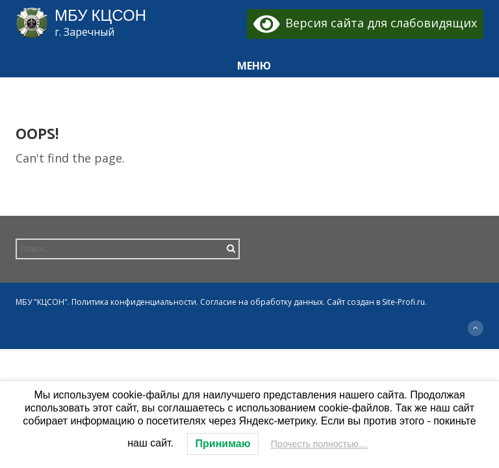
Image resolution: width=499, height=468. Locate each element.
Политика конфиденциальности (133, 301)
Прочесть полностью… (319, 444)
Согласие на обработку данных (261, 301)
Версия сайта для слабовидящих (365, 23)
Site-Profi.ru (403, 301)
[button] (249, 66)
